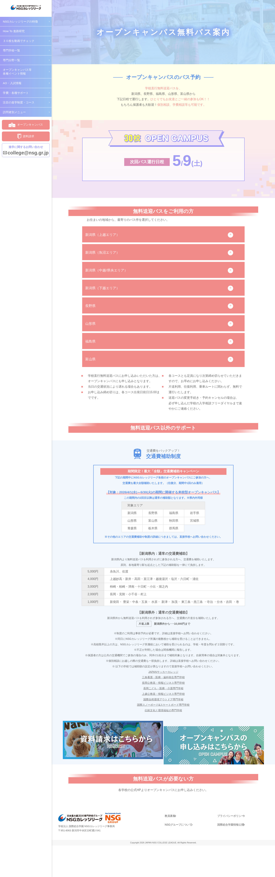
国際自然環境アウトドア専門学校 (163, 715)
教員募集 (168, 846)
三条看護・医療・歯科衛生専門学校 (163, 693)
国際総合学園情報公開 (229, 854)
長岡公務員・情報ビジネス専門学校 (163, 699)
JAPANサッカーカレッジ (163, 688)
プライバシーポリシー (229, 846)
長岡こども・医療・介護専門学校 (163, 704)
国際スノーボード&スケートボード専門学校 (163, 721)
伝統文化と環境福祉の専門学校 (163, 726)
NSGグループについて (177, 854)
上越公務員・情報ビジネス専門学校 (163, 710)
